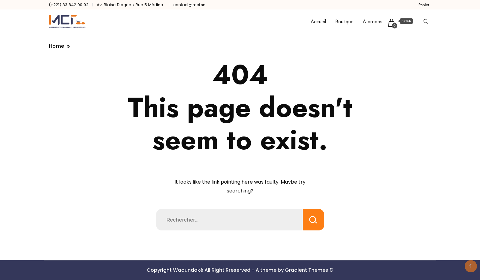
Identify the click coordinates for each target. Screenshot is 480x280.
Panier (423, 5)
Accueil (318, 21)
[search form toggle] (425, 21)
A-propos (372, 21)
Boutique (344, 21)
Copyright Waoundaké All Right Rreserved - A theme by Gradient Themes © (240, 270)
